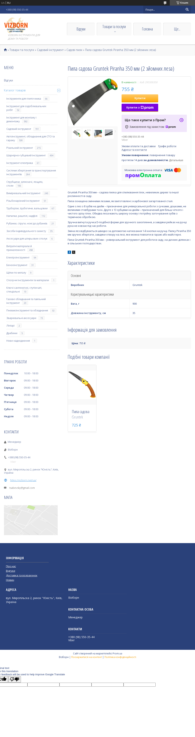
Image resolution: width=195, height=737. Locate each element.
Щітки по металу (16, 272)
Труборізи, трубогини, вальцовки (27, 208)
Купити (140, 98)
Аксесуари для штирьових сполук (26, 238)
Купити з (140, 107)
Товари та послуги (114, 26)
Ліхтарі (10, 325)
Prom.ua (117, 653)
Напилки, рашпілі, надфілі (21, 216)
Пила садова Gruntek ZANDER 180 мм (80, 415)
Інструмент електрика (19, 163)
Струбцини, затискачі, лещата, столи (24, 183)
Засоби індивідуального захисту (26, 231)
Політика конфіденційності (120, 657)
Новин (10, 580)
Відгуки (80, 29)
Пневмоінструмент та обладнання (27, 310)
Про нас (11, 566)
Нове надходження (18, 340)
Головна (147, 29)
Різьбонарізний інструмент (23, 200)
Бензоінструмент (16, 265)
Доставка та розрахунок (21, 575)
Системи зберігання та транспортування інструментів (31, 172)
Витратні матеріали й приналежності (19, 248)
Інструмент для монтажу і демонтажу (21, 119)
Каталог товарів (15, 90)
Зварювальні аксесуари (21, 318)
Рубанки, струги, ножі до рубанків (26, 223)
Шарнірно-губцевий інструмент (26, 155)
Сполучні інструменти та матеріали (27, 280)
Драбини (11, 333)
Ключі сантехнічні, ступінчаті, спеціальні (24, 289)
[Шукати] (187, 10)
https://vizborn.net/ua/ (23, 480)
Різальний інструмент (19, 148)
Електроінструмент (17, 257)
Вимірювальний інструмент (23, 193)
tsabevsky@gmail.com (22, 487)
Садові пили (74, 50)
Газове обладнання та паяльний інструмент (26, 301)
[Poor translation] (14, 679)
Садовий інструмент (50, 50)
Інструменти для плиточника (23, 98)
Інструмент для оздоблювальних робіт (26, 108)
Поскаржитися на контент (86, 657)
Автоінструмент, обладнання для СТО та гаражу (30, 138)
